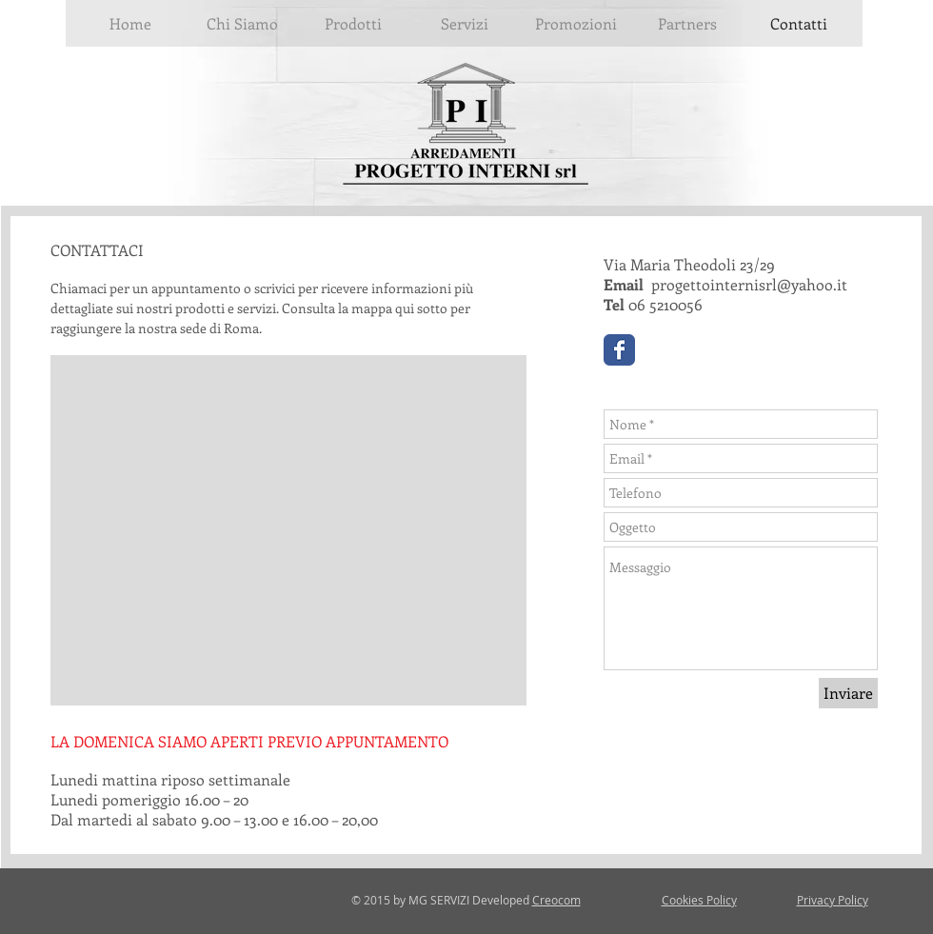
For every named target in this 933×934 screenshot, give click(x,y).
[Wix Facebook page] (619, 350)
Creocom (556, 899)
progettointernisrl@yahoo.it (749, 284)
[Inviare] (848, 693)
